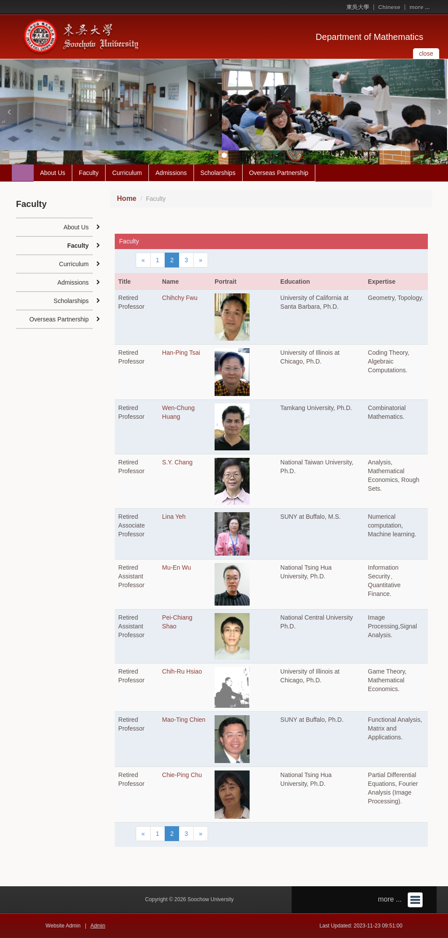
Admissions (171, 172)
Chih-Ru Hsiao (182, 671)
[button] (9, 112)
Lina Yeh (174, 516)
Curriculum (127, 172)
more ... (419, 7)
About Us (53, 172)
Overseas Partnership (278, 172)
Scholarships (218, 172)
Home (126, 198)
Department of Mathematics (369, 37)
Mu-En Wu (176, 567)
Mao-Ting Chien (183, 719)
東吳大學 (357, 7)
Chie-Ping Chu (182, 774)
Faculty (89, 172)
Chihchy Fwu (180, 297)
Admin (97, 926)
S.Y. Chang (177, 462)
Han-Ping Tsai (181, 352)
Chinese (389, 7)
